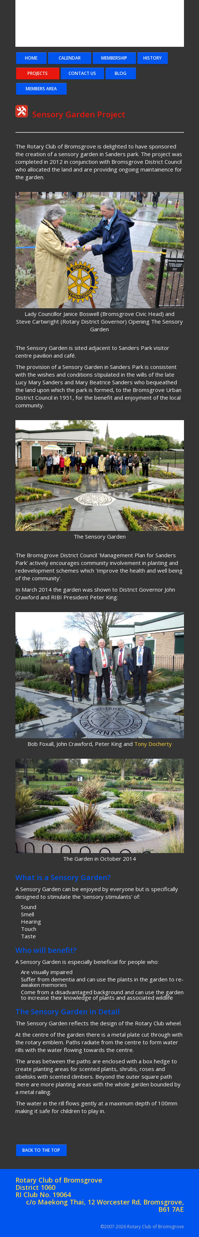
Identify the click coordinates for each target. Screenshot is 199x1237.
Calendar (70, 58)
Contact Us (82, 73)
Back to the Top (41, 1150)
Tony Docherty (153, 743)
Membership (114, 58)
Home (31, 58)
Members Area (41, 89)
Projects (37, 73)
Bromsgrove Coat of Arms (107, 24)
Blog (120, 73)
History (152, 58)
